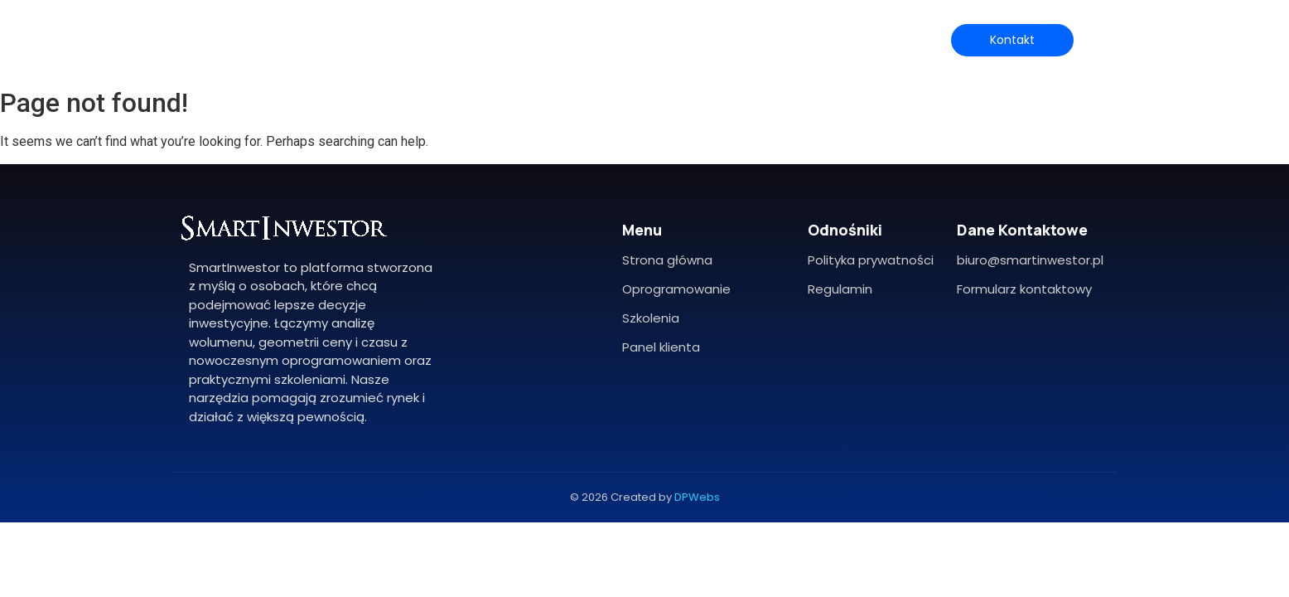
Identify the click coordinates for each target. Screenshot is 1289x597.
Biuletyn (825, 39)
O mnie (461, 39)
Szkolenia (687, 39)
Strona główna (667, 260)
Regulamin (840, 289)
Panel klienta (661, 347)
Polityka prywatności (871, 260)
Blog (757, 39)
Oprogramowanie (572, 39)
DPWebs (697, 497)
